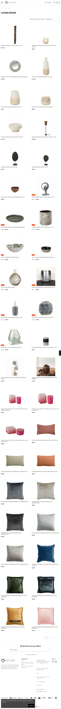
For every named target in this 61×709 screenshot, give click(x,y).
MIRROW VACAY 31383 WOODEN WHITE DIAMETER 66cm (14, 76)
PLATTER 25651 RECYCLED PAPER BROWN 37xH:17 (12, 197)
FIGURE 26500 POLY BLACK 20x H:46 (9, 167)
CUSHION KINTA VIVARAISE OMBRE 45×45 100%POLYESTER (14, 501)
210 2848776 (41, 689)
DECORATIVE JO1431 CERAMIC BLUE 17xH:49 (11, 317)
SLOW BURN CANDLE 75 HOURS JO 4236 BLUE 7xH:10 (44, 347)
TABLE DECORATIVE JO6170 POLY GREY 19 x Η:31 (43, 197)
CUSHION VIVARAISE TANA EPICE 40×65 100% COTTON (44, 471)
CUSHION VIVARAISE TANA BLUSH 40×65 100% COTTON (45, 440)
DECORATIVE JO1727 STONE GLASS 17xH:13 (11, 347)
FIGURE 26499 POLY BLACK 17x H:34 (40, 167)
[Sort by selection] (53, 19)
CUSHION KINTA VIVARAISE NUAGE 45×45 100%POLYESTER (45, 533)
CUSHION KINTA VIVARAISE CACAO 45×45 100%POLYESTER (14, 564)
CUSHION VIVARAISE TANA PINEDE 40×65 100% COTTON (14, 471)
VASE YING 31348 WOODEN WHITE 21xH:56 (42, 76)
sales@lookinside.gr (42, 691)
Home (22, 661)
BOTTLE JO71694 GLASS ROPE (8, 287)
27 (56, 638)
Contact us (23, 667)
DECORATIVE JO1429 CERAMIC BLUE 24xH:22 (42, 317)
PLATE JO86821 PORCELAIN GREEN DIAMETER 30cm (13, 227)
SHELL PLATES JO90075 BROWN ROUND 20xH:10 (43, 257)
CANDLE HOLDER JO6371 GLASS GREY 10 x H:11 (43, 227)
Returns (23, 664)
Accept (31, 705)
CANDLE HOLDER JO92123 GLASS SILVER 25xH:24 (43, 287)
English (50, 2)
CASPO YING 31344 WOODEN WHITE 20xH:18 (42, 107)
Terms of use (34, 654)
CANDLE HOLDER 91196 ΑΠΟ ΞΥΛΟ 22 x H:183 (11, 45)
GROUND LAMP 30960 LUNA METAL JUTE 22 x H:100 (44, 137)
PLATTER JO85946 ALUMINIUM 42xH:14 (10, 257)
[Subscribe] (50, 649)
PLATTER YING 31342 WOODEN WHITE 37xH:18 (12, 137)
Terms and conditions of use (27, 666)
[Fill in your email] (29, 649)
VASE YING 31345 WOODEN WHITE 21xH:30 (11, 107)
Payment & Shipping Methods (27, 662)
